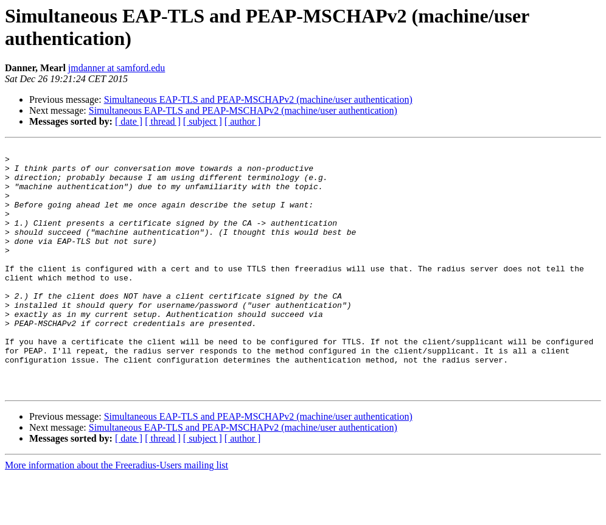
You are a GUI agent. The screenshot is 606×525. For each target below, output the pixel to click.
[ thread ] (163, 121)
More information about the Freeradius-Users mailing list (116, 514)
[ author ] (243, 121)
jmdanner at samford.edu (116, 68)
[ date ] (128, 121)
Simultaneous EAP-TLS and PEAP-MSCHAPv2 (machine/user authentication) (258, 99)
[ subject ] (202, 121)
